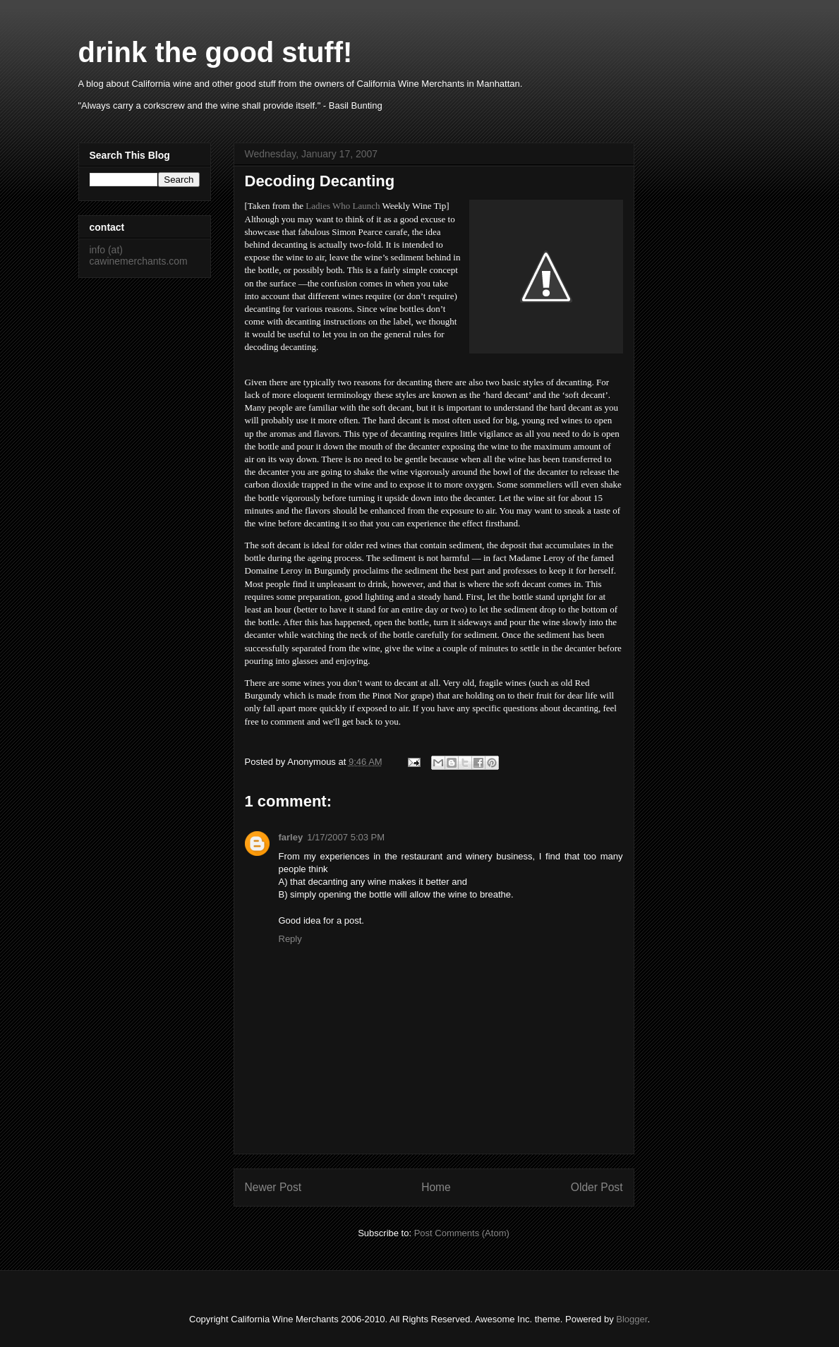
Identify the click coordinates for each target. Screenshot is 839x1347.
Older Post (597, 1187)
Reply (290, 939)
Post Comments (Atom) (461, 1233)
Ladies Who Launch (343, 205)
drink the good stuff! (215, 52)
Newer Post (273, 1187)
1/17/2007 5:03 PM (346, 837)
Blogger (631, 1319)
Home (436, 1187)
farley (291, 837)
